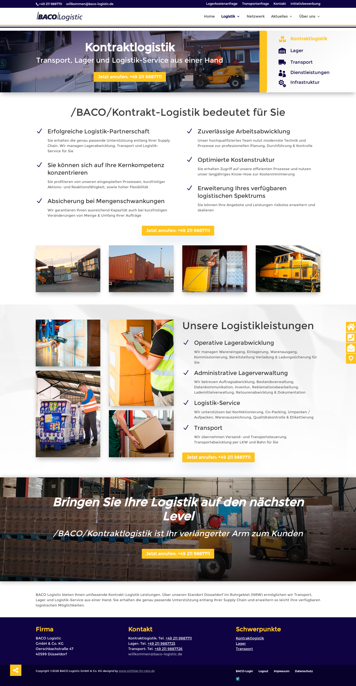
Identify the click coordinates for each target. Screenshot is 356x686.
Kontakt (280, 4)
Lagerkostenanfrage (222, 4)
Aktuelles (279, 17)
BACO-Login (244, 671)
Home (209, 17)
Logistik (228, 17)
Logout (263, 671)
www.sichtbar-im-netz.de (137, 671)
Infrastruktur (305, 82)
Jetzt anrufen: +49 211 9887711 (130, 76)
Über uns (307, 17)
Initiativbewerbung (306, 4)
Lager (296, 50)
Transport (301, 62)
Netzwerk (255, 17)
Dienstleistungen (310, 72)
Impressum (281, 671)
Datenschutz (304, 671)
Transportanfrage (255, 4)
